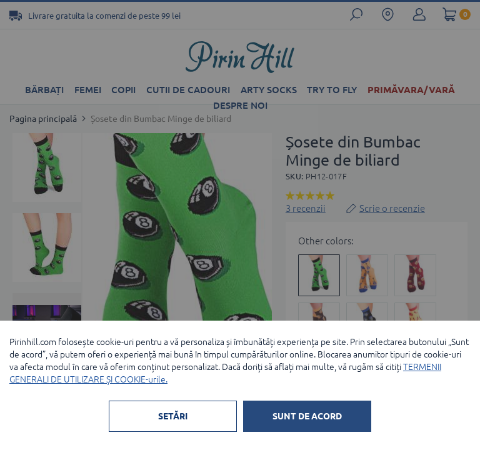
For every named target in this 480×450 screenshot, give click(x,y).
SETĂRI (173, 416)
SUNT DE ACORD (307, 416)
